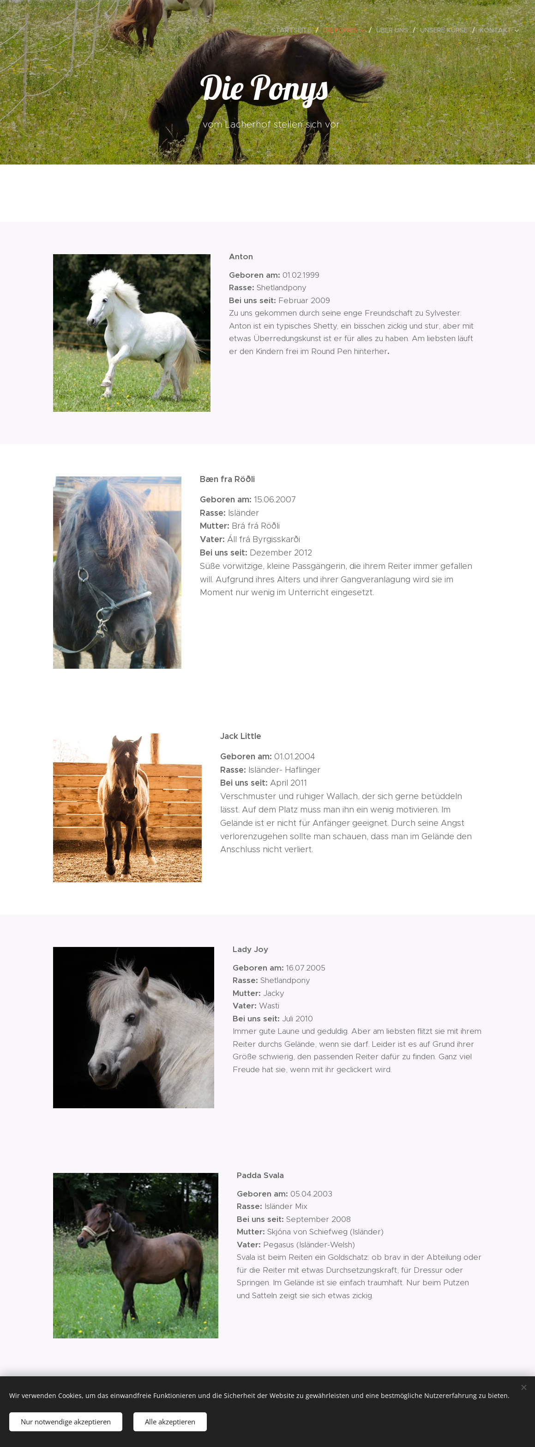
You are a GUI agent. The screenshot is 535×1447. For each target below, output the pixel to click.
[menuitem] (294, 30)
